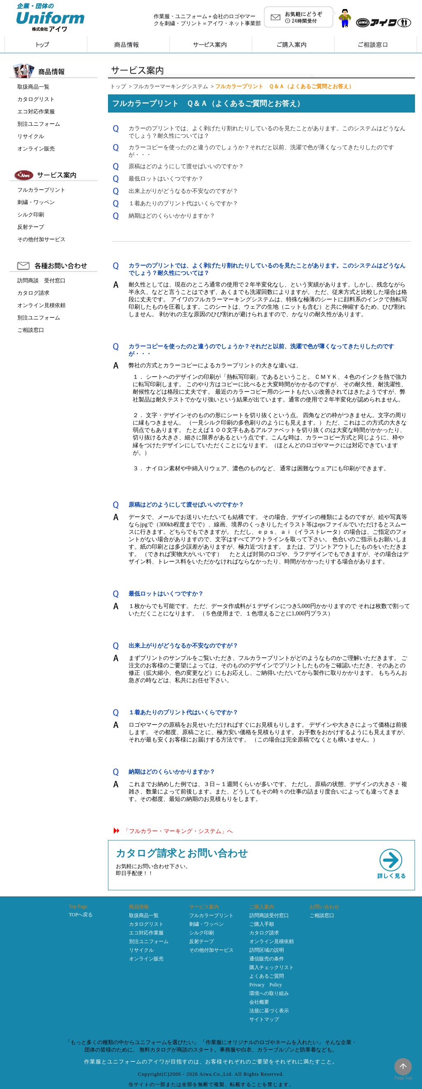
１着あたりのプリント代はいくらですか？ (183, 203)
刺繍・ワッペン (36, 202)
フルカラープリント (41, 190)
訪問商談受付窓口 (269, 915)
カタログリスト (36, 99)
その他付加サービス (41, 239)
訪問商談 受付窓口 (41, 280)
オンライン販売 (36, 149)
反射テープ (30, 227)
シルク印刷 (30, 214)
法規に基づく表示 (269, 1011)
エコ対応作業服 (36, 111)
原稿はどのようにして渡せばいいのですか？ (186, 166)
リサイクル (30, 136)
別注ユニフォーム (38, 124)
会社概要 (259, 1002)
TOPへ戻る (81, 915)
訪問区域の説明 (266, 950)
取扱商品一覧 (33, 87)
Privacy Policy (265, 985)
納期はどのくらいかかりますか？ (172, 216)
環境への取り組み (269, 993)
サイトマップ (264, 1019)
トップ (118, 86)
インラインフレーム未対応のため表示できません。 (54, 451)
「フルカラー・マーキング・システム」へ (178, 831)
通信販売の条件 (266, 959)
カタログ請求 (33, 293)
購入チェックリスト (271, 967)
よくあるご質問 (266, 976)
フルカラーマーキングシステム (170, 86)
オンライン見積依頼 (41, 305)
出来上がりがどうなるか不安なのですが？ (183, 191)
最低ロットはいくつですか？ (166, 179)
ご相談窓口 (30, 330)
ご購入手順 (261, 924)
